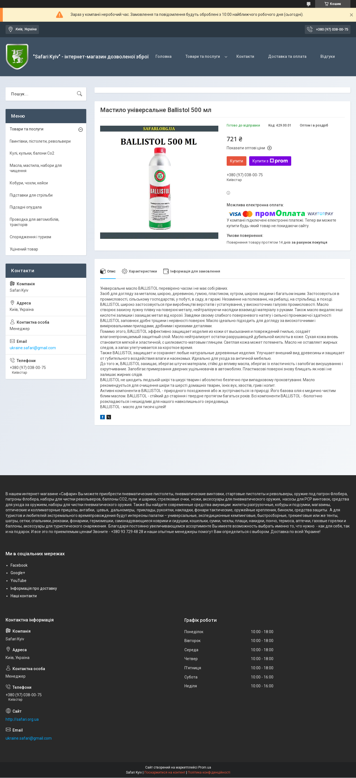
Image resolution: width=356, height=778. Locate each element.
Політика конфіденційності (209, 773)
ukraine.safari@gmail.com (33, 348)
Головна (163, 56)
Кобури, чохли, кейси (29, 183)
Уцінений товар (24, 249)
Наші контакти (24, 596)
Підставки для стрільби (31, 195)
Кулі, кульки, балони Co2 (32, 153)
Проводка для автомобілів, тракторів (34, 222)
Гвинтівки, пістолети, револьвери (40, 141)
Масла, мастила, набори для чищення (36, 168)
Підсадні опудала (26, 207)
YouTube (18, 580)
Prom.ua (204, 768)
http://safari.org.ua (22, 719)
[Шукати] (79, 94)
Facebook (19, 565)
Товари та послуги (203, 56)
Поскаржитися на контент (164, 773)
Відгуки (327, 56)
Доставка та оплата (287, 56)
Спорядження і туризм (30, 237)
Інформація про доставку (34, 588)
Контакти (245, 56)
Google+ (18, 573)
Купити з (270, 160)
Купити (236, 161)
